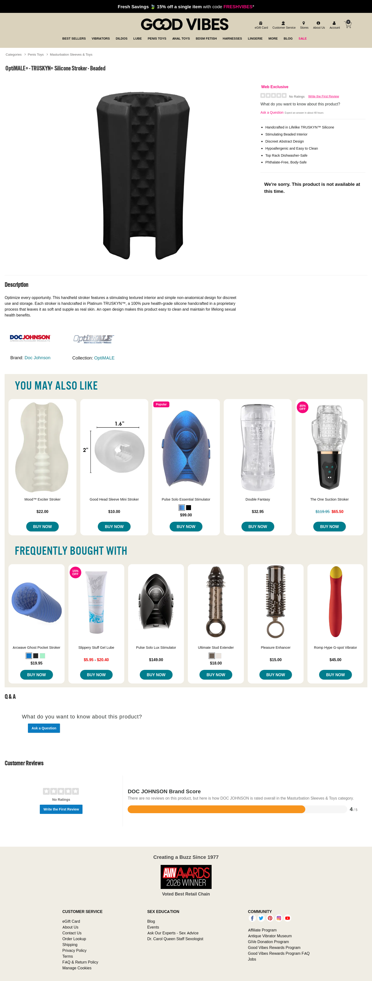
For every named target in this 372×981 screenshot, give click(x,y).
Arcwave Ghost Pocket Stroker (36, 647)
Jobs (252, 959)
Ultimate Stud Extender (216, 647)
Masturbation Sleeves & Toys (71, 54)
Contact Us (72, 932)
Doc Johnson (37, 357)
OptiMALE (104, 358)
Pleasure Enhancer (275, 647)
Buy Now (42, 526)
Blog (151, 921)
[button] (181, 507)
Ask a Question (271, 112)
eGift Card (71, 921)
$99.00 (186, 514)
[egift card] (261, 25)
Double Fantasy (258, 499)
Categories (14, 54)
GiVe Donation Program (268, 941)
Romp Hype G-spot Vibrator (335, 647)
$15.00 (276, 659)
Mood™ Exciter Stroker (43, 499)
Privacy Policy (74, 950)
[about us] (318, 25)
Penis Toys (36, 54)
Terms (67, 956)
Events (153, 927)
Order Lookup (74, 938)
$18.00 (216, 663)
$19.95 (36, 663)
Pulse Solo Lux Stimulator (156, 647)
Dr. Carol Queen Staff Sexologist (175, 938)
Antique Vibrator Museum (270, 935)
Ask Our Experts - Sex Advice (172, 932)
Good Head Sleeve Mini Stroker (114, 499)
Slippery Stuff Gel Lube (96, 647)
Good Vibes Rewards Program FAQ (279, 953)
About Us (70, 927)
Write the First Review (323, 96)
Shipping (69, 944)
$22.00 (43, 511)
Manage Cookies (76, 967)
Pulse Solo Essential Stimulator (186, 499)
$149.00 (156, 659)
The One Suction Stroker (329, 499)
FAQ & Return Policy (80, 962)
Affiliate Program (262, 930)
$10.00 (114, 511)
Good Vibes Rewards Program (274, 947)
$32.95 (258, 511)
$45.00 (335, 659)
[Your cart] (348, 25)
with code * (186, 6)
